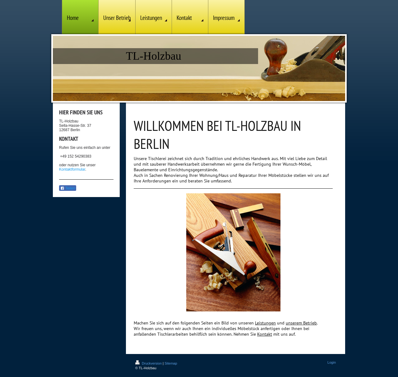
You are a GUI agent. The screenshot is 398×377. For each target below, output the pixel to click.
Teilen (67, 188)
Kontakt (264, 334)
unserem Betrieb (301, 323)
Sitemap (170, 363)
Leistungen (265, 323)
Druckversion (149, 363)
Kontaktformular (72, 169)
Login (331, 362)
